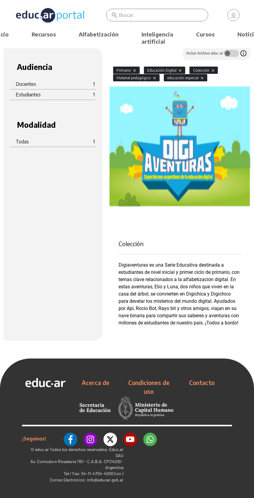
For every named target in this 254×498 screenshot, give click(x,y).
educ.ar (42, 449)
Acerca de (96, 382)
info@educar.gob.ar (105, 479)
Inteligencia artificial (157, 38)
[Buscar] (163, 15)
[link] (233, 15)
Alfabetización (99, 34)
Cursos (205, 34)
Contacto (201, 382)
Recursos (44, 34)
